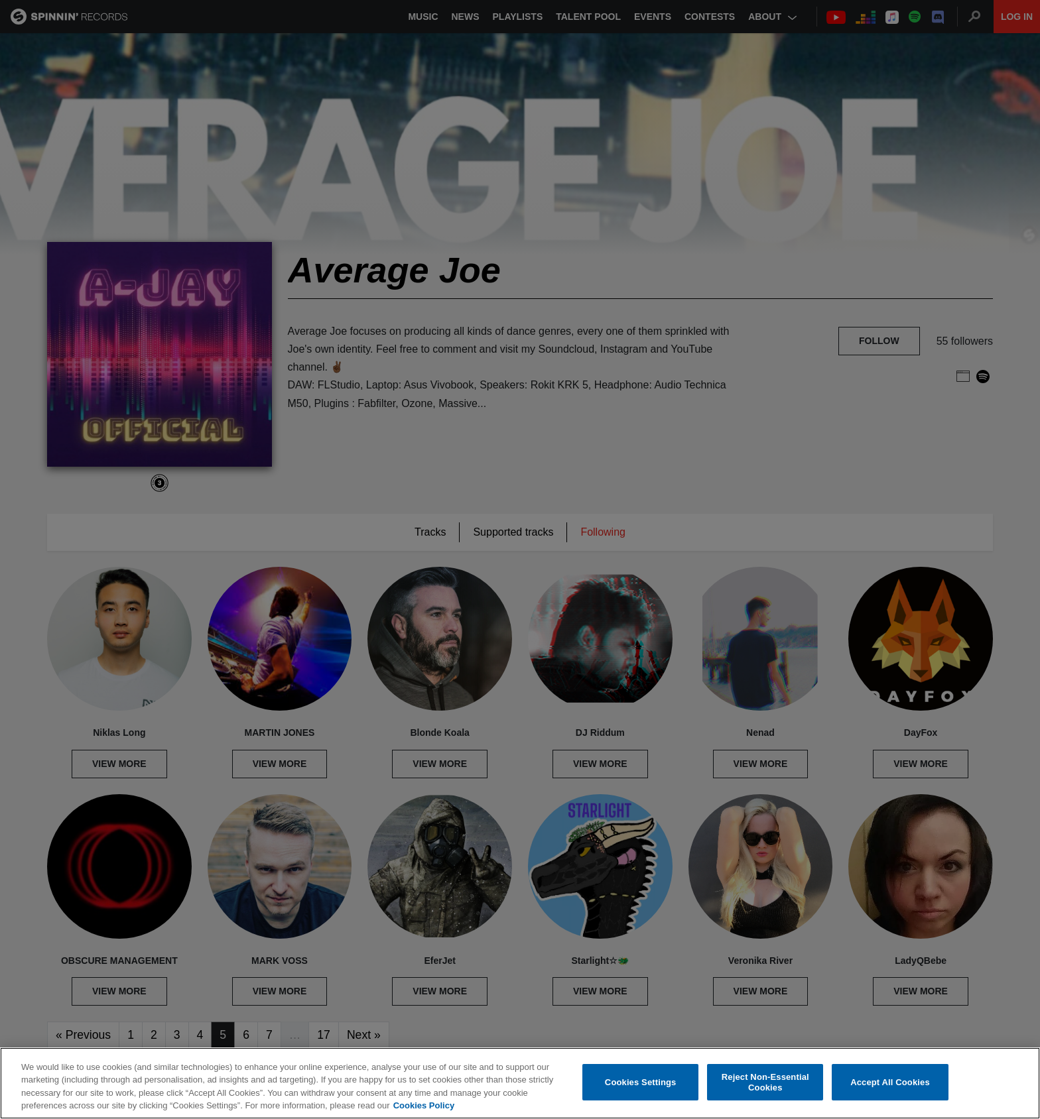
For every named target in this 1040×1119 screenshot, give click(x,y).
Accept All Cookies (890, 1082)
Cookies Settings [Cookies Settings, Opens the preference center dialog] (641, 1082)
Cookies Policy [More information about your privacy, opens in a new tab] (423, 1106)
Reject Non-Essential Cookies (765, 1083)
